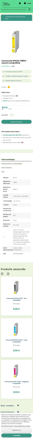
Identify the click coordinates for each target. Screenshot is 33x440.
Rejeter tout (16, 430)
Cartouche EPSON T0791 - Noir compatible (16, 299)
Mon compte (7, 405)
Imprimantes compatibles (11, 164)
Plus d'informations (7, 426)
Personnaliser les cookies (22, 426)
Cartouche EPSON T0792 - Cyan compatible (16, 341)
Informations (6, 168)
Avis (2, 172)
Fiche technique (8, 159)
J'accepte (16, 435)
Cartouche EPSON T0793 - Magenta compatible (16, 382)
